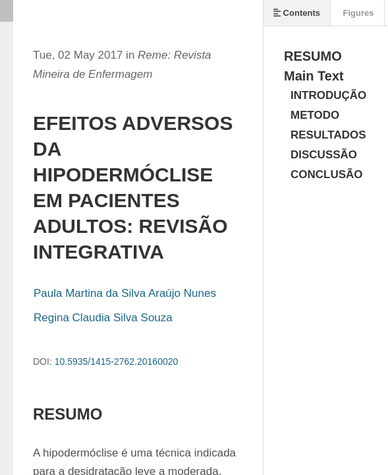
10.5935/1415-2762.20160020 (117, 361)
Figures (357, 13)
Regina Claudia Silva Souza (103, 317)
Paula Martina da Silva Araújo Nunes (125, 293)
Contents (296, 13)
